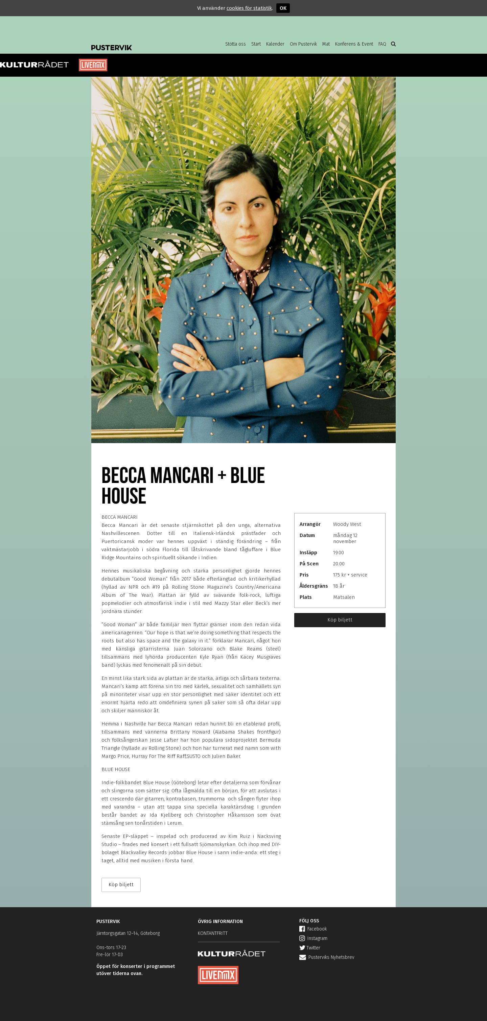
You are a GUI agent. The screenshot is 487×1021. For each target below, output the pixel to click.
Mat (326, 44)
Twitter (309, 948)
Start (256, 44)
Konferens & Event (354, 44)
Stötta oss (235, 44)
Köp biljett (339, 620)
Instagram (313, 938)
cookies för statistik (249, 8)
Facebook (313, 929)
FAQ (382, 44)
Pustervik (145, 42)
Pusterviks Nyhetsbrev (326, 957)
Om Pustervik (303, 44)
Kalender (275, 44)
